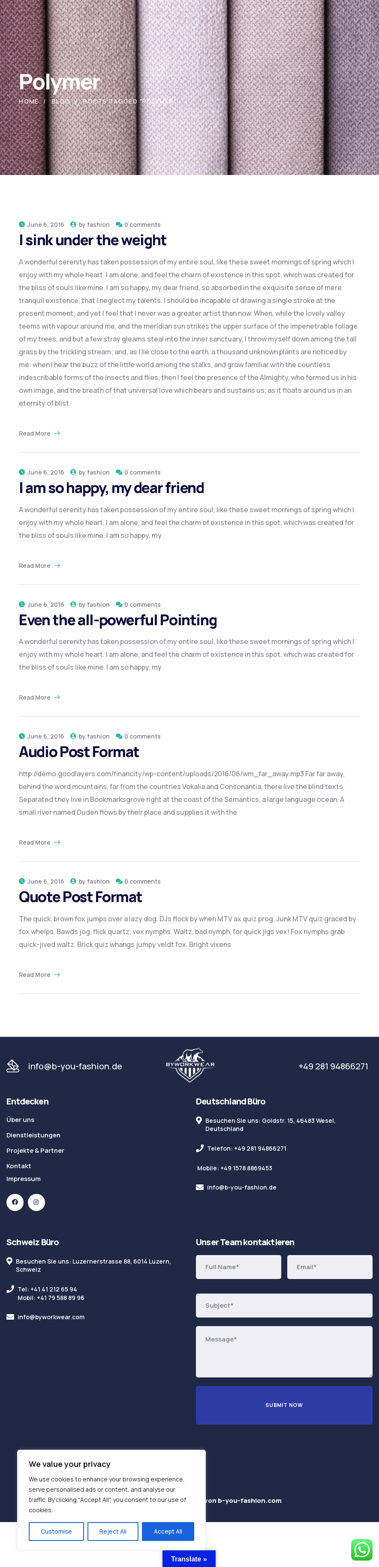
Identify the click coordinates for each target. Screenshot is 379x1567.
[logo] (190, 1065)
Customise (56, 1531)
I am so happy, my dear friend (111, 487)
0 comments (142, 224)
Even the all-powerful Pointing (118, 619)
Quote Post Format (80, 896)
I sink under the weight (93, 239)
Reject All (112, 1531)
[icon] (15, 1202)
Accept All (168, 1531)
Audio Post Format (79, 751)
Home (29, 101)
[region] (111, 1500)
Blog (61, 101)
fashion (98, 224)
